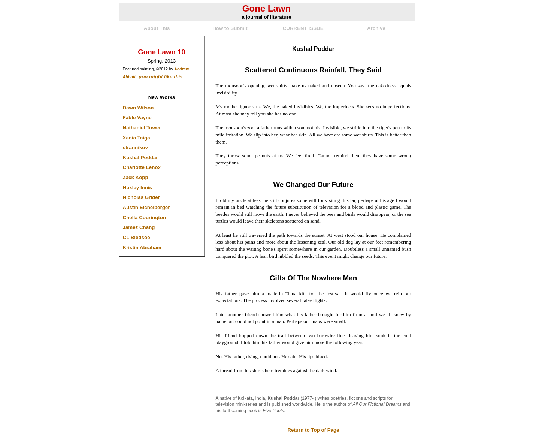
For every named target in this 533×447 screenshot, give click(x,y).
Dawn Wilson (138, 108)
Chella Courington (144, 217)
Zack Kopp (135, 177)
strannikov (135, 147)
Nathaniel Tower (142, 127)
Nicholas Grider (141, 197)
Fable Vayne (137, 117)
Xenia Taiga (136, 138)
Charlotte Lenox (142, 167)
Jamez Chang (139, 227)
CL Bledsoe (136, 237)
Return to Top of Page (313, 430)
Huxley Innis (137, 187)
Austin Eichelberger (146, 207)
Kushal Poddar (140, 157)
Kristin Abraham (142, 247)
